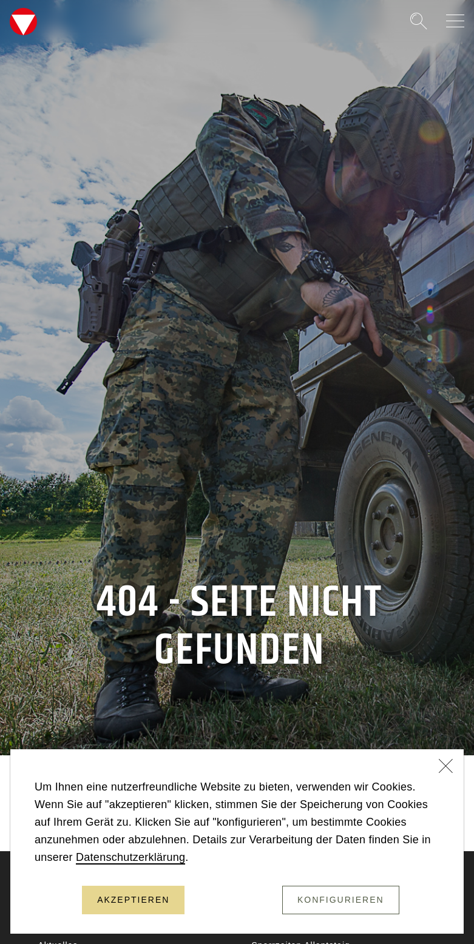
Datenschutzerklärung (130, 857)
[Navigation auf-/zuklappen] (455, 21)
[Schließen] (446, 767)
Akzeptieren (133, 900)
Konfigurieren (340, 900)
